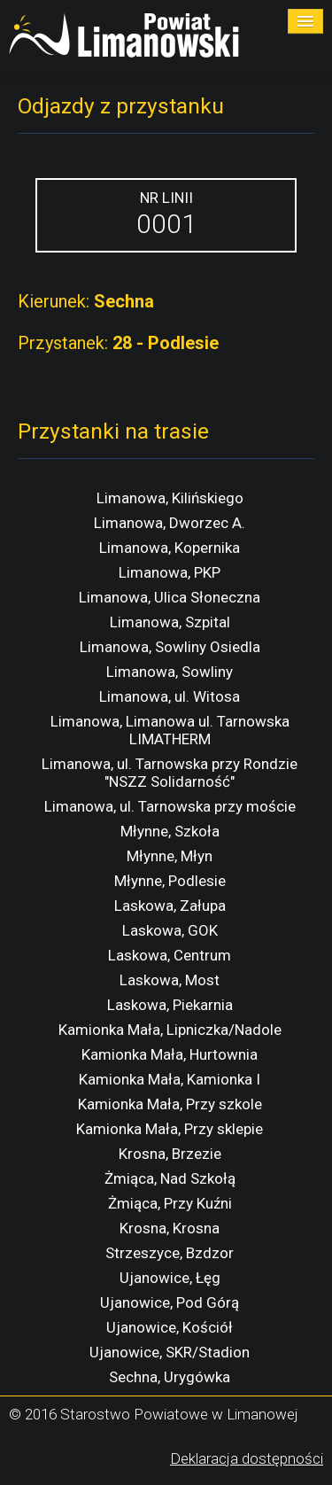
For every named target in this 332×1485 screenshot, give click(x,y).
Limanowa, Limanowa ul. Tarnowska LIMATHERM (170, 730)
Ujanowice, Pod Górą (169, 1302)
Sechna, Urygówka (169, 1377)
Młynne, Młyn (169, 856)
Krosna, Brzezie (170, 1153)
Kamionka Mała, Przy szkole (170, 1104)
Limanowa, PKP (169, 572)
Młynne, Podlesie (170, 881)
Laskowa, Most (170, 980)
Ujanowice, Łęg (170, 1278)
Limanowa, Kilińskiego (170, 498)
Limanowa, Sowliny (169, 671)
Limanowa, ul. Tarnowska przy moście (170, 806)
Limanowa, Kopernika (169, 547)
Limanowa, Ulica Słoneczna (169, 597)
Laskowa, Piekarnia (170, 1005)
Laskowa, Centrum (169, 955)
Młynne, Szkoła (170, 831)
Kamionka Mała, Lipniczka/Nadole (170, 1029)
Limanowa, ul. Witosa (169, 696)
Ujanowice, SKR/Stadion (169, 1352)
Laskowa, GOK (170, 930)
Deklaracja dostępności (246, 1458)
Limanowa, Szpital (170, 622)
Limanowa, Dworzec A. (169, 523)
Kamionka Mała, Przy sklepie (169, 1129)
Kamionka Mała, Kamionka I (169, 1079)
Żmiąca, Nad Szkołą (169, 1178)
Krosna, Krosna (170, 1228)
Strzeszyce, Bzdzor (169, 1253)
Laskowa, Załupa (170, 905)
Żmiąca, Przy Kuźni (170, 1203)
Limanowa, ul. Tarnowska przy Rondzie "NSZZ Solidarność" (169, 772)
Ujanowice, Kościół (169, 1327)
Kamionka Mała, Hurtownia (169, 1054)
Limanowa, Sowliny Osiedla (170, 647)
